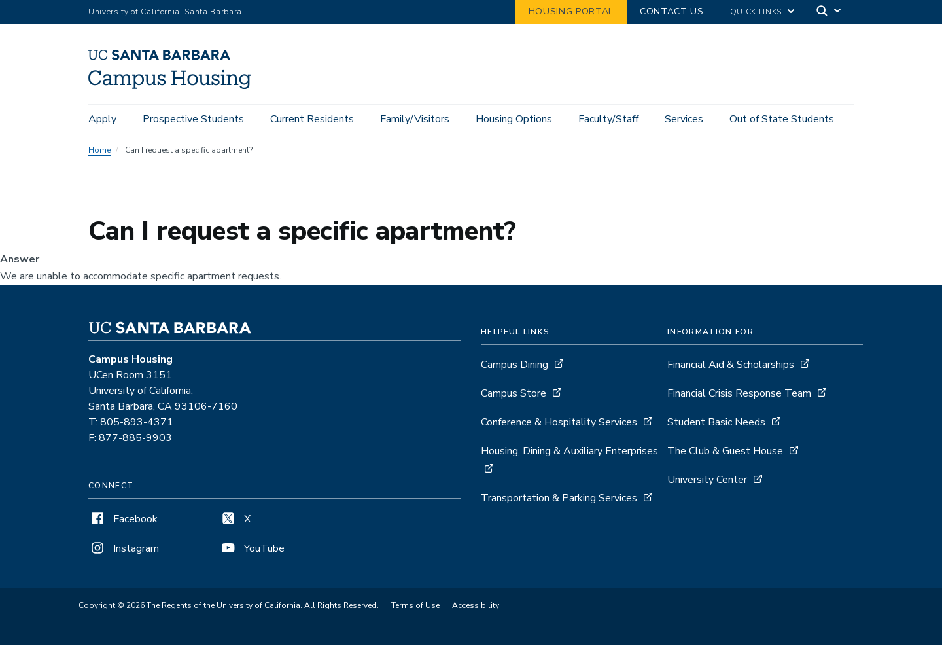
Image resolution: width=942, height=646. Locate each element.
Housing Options (514, 119)
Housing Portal (571, 11)
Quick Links (756, 12)
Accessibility (475, 607)
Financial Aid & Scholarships (730, 366)
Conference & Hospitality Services (559, 424)
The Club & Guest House (725, 453)
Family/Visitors (414, 119)
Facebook (123, 521)
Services (684, 119)
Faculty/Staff (608, 119)
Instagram (123, 550)
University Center (707, 482)
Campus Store (513, 395)
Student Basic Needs (716, 424)
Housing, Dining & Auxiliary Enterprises (569, 453)
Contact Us (672, 11)
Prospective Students (193, 119)
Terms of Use (415, 607)
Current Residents (312, 119)
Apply (102, 119)
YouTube (252, 550)
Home (99, 152)
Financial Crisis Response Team (739, 395)
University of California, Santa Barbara (165, 12)
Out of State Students (781, 119)
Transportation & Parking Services (559, 500)
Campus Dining (514, 366)
